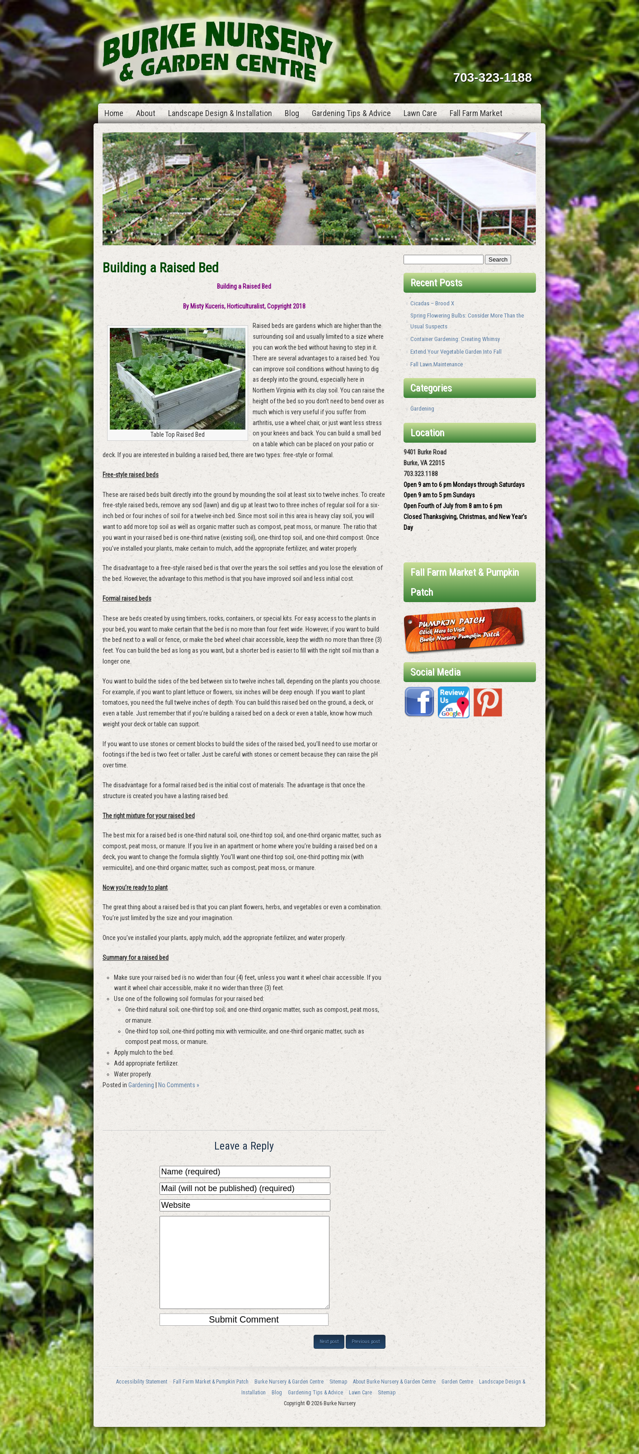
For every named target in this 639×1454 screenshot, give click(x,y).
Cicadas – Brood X (432, 303)
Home (113, 113)
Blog (292, 113)
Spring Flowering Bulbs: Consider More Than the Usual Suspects (467, 321)
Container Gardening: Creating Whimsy (455, 339)
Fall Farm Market (476, 113)
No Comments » (178, 1085)
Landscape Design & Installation (220, 113)
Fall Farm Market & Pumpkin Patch (211, 1400)
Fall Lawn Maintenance (436, 364)
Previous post (366, 1360)
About (145, 113)
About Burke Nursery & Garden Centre (394, 1400)
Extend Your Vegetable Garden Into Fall (456, 351)
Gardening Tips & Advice (351, 113)
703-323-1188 (492, 77)
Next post (329, 1360)
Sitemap (338, 1400)
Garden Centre (457, 1400)
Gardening (141, 1085)
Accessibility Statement (141, 1400)
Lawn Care (420, 113)
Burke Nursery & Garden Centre (289, 1400)
